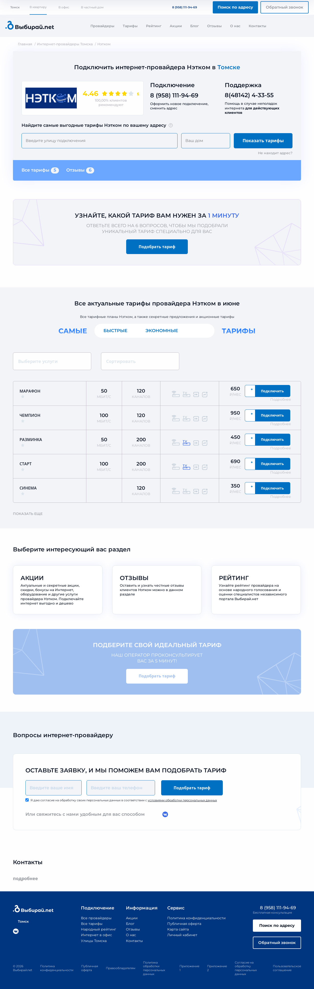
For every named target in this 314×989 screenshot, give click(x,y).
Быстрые (115, 330)
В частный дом (92, 7)
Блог (194, 26)
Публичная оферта (184, 923)
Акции (176, 26)
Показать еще (30, 514)
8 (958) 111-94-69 (181, 7)
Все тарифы (40, 170)
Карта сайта (178, 929)
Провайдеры (102, 26)
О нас (235, 26)
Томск (12, 7)
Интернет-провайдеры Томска (65, 44)
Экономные (162, 330)
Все (200, 330)
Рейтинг (153, 26)
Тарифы (130, 26)
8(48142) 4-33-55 (249, 95)
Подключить (272, 391)
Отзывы (214, 26)
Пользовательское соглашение (287, 968)
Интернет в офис (96, 935)
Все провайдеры (96, 918)
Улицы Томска (94, 941)
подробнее (28, 878)
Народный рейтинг (98, 929)
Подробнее (283, 399)
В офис (63, 7)
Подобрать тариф (157, 246)
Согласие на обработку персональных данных (246, 968)
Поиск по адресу (235, 7)
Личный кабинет (182, 935)
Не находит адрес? (275, 153)
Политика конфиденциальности (196, 918)
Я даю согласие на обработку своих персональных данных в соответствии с (124, 800)
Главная (25, 44)
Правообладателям (120, 968)
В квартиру (38, 7)
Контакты (257, 26)
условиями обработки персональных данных (182, 800)
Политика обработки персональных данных (154, 968)
